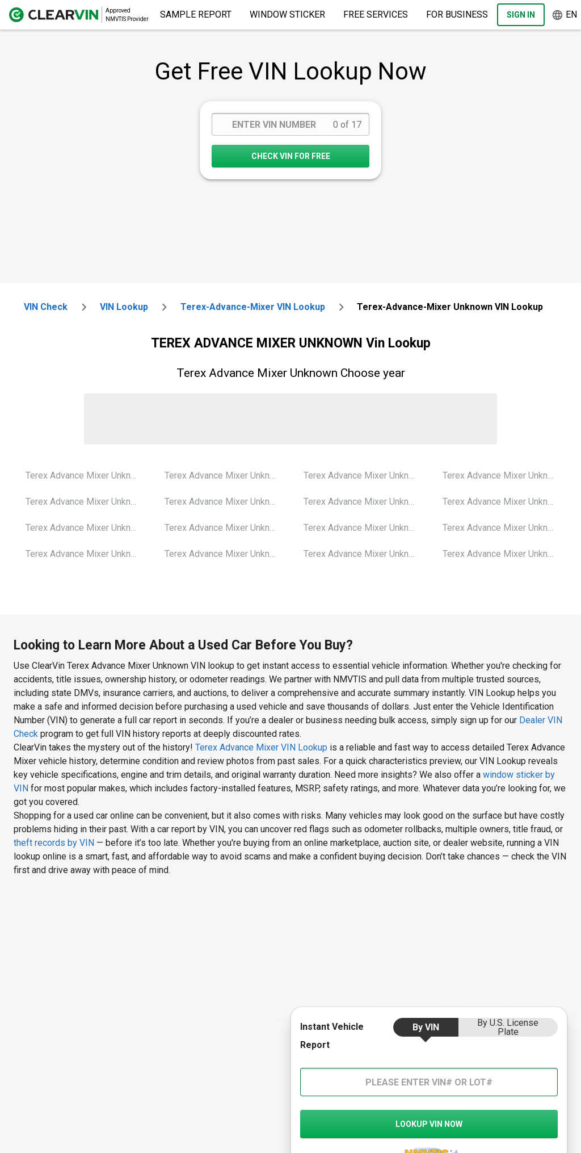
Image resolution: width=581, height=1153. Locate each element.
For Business (457, 14)
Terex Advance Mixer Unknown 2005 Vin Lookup (225, 501)
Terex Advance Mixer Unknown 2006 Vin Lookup (225, 527)
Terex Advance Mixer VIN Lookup (262, 747)
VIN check (46, 306)
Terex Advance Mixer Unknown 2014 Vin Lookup (364, 553)
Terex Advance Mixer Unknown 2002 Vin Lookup (86, 527)
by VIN (425, 1027)
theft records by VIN (54, 842)
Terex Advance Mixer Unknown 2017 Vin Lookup (503, 527)
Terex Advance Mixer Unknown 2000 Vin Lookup (86, 475)
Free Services (375, 14)
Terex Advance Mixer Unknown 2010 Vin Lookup (364, 501)
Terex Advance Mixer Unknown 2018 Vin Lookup (503, 553)
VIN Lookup (124, 306)
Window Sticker (287, 14)
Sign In (521, 14)
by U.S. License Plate (507, 1027)
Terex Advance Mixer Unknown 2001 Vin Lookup (86, 501)
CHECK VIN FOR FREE (290, 156)
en (564, 15)
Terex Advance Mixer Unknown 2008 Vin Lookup (364, 475)
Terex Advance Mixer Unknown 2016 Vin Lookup (503, 501)
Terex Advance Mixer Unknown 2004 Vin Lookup (225, 475)
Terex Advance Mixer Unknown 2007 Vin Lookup (225, 553)
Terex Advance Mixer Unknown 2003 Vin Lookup (86, 553)
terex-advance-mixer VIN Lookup (252, 306)
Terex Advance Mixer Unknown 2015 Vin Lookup (503, 475)
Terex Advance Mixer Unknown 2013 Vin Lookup (364, 527)
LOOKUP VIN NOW (428, 1124)
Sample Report (195, 14)
